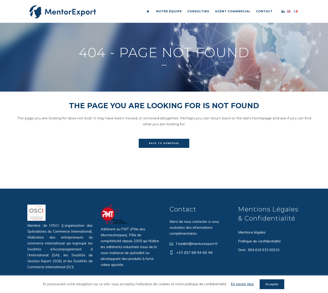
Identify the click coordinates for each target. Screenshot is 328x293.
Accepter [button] (272, 284)
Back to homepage (164, 143)
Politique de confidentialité (259, 241)
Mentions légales (252, 232)
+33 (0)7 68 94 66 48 (194, 252)
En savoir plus (242, 284)
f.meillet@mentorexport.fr (197, 243)
